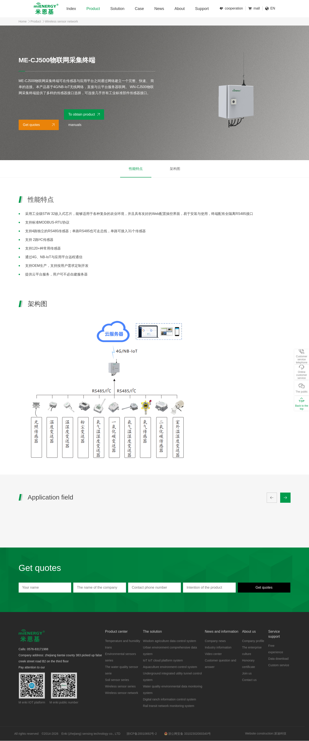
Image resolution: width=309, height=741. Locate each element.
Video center (213, 662)
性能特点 (136, 169)
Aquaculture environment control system (170, 675)
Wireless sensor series (120, 694)
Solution (117, 8)
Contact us (249, 688)
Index (71, 8)
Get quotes (31, 125)
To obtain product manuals (81, 116)
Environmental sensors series (120, 665)
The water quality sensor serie (121, 678)
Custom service (278, 673)
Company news (215, 649)
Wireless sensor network (61, 21)
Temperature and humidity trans (122, 652)
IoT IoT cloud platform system (163, 668)
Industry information (218, 655)
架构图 (175, 169)
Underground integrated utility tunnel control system (172, 685)
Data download (278, 667)
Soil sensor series (117, 688)
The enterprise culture (252, 659)
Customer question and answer (220, 672)
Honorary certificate (248, 672)
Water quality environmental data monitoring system (172, 698)
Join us (247, 681)
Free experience (275, 657)
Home (23, 21)
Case (139, 8)
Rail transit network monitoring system (168, 714)
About (180, 8)
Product (93, 8)
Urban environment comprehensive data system (170, 659)
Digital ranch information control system (169, 707)
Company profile (253, 649)
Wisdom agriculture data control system (169, 649)
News (159, 8)
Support (202, 8)
